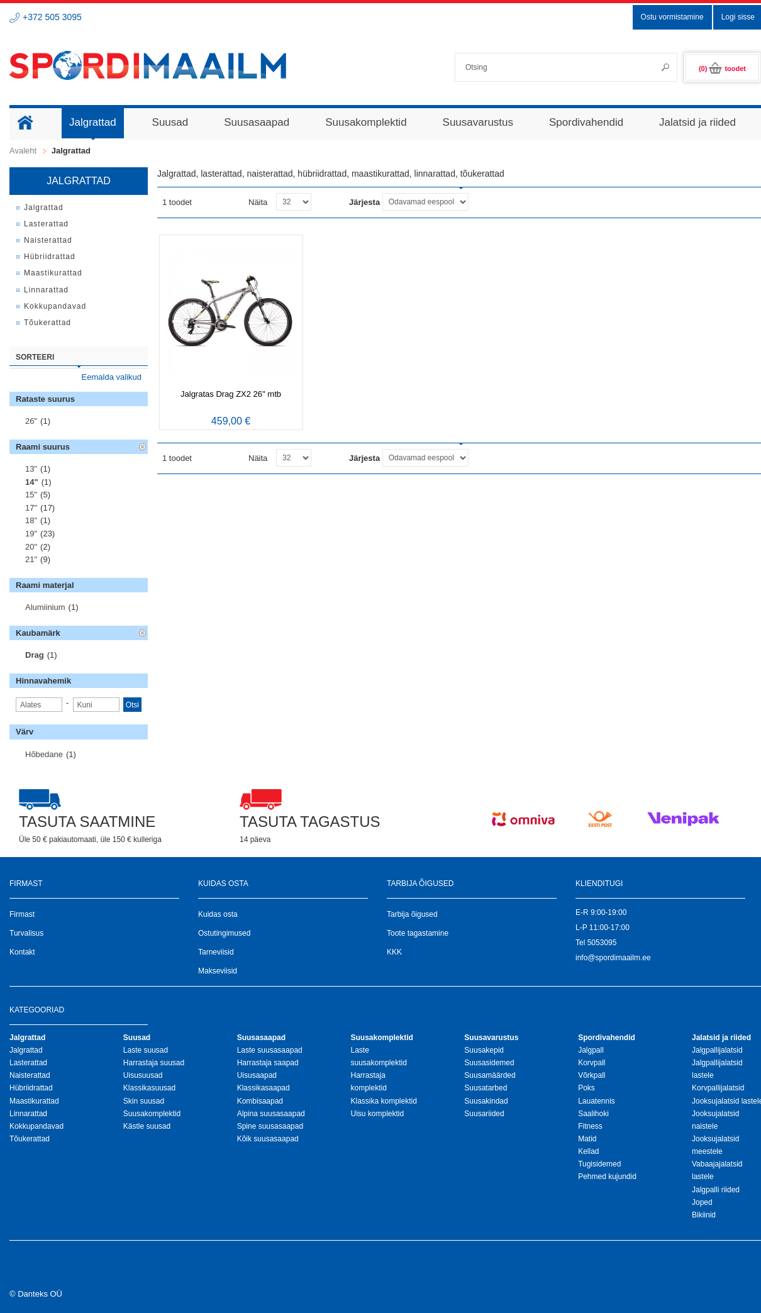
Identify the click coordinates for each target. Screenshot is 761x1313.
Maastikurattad (34, 1101)
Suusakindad (486, 1101)
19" (31, 533)
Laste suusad (145, 1050)
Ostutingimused (224, 933)
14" (31, 482)
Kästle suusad (146, 1126)
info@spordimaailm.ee (613, 957)
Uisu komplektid (377, 1113)
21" (31, 559)
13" (31, 469)
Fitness (590, 1126)
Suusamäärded (489, 1075)
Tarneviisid (216, 952)
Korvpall (591, 1062)
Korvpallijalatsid (718, 1087)
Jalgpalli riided (716, 1189)
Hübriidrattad (31, 1087)
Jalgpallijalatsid (717, 1050)
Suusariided (484, 1113)
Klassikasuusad (149, 1087)
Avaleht (22, 150)
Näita (257, 202)
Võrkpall (591, 1075)
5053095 (602, 942)
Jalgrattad (26, 1050)
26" (31, 421)
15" (31, 494)
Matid (587, 1138)
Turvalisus (26, 933)
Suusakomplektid (152, 1113)
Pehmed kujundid (607, 1176)
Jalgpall (591, 1050)
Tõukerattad (29, 1138)
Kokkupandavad (36, 1126)
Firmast (22, 914)
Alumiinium (45, 607)
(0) (722, 68)
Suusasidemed (489, 1062)
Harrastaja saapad (268, 1062)
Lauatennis (596, 1101)
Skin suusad (143, 1101)
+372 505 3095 (52, 17)
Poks (586, 1087)
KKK (394, 952)
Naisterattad (29, 1075)
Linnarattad (28, 1113)
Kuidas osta (218, 914)
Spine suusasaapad (270, 1126)
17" (31, 507)
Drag (34, 655)
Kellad (588, 1151)
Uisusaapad (257, 1075)
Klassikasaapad (263, 1087)
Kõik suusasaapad (268, 1138)
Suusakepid (484, 1050)
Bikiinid (704, 1215)
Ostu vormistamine (672, 17)
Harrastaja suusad (153, 1062)
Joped (702, 1202)
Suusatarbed (485, 1087)
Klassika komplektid (383, 1101)
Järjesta (364, 202)
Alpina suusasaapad (271, 1113)
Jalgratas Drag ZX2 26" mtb (231, 394)
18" (31, 520)
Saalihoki (593, 1113)
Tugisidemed (599, 1164)
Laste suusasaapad (270, 1050)
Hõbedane (44, 754)
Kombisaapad (260, 1101)
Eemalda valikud (112, 377)
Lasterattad (28, 1062)
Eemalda (143, 447)
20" (31, 546)
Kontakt (22, 952)
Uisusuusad (143, 1075)
